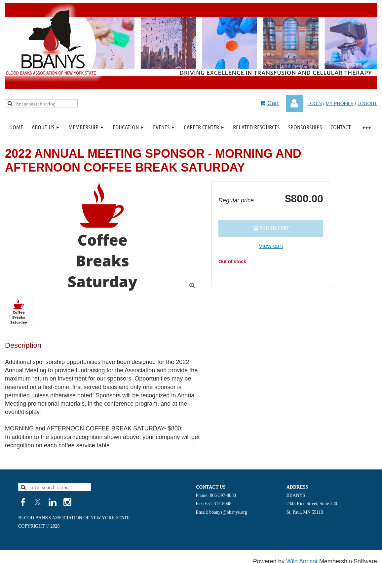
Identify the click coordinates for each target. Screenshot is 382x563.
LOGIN (314, 103)
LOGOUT (367, 103)
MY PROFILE (340, 103)
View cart (271, 246)
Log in (294, 103)
